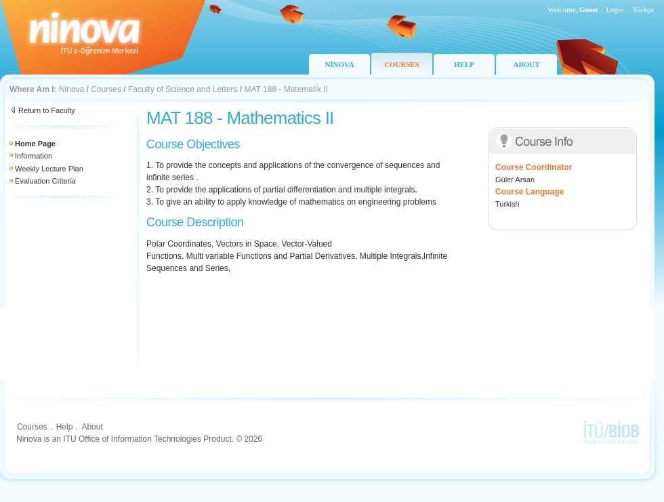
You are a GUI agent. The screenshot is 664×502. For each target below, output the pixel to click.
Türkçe (643, 9)
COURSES (401, 64)
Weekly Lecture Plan (49, 169)
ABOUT (526, 64)
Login (615, 9)
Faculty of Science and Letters (182, 89)
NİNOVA (339, 64)
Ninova (71, 89)
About (91, 427)
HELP (464, 64)
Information (33, 156)
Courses (106, 89)
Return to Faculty (46, 110)
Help (64, 427)
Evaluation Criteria (45, 181)
